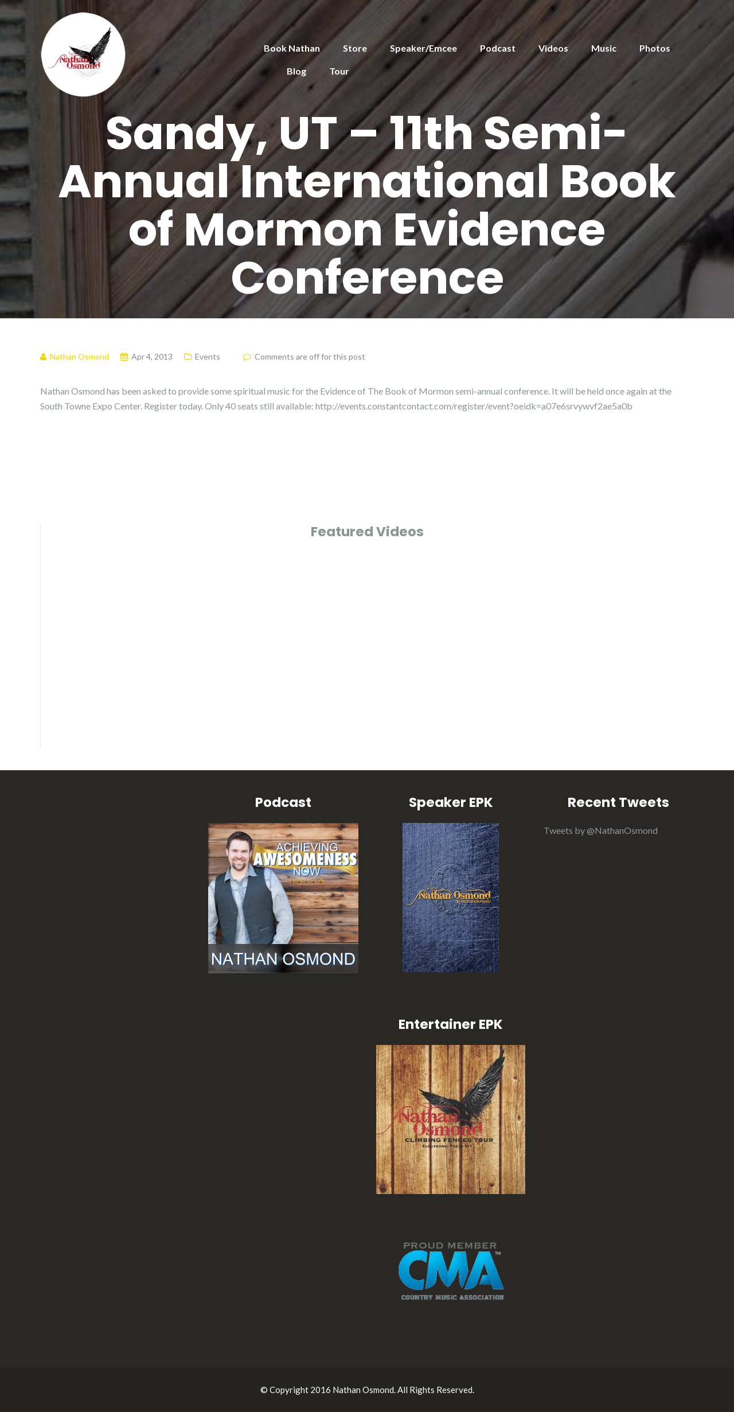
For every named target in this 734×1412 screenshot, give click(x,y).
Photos (654, 47)
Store (355, 47)
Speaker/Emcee (423, 47)
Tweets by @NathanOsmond (601, 830)
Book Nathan (292, 47)
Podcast (498, 47)
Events (207, 356)
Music (603, 47)
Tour (339, 70)
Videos (553, 47)
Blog (296, 70)
